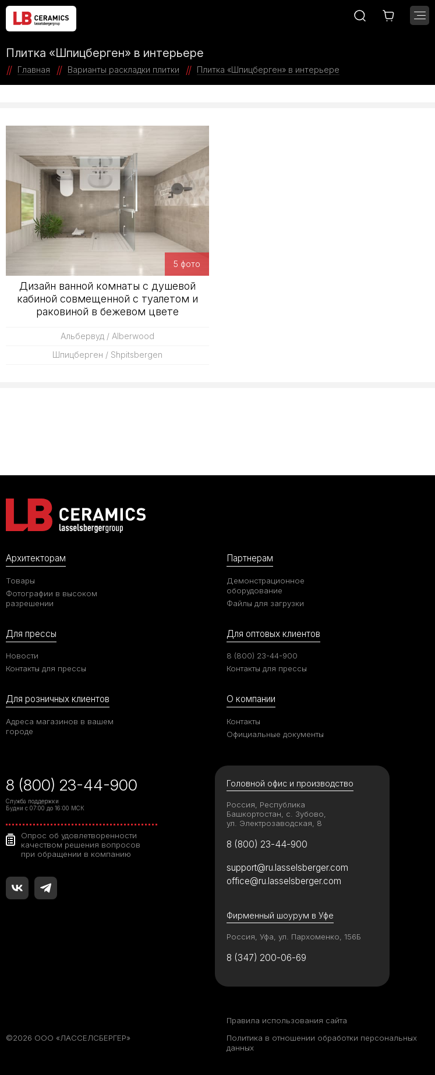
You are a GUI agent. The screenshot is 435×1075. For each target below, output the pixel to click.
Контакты (243, 721)
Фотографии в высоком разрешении (51, 598)
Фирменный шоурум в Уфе (280, 915)
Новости (22, 655)
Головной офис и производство (290, 783)
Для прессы (31, 633)
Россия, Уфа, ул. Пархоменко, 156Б (294, 936)
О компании (251, 698)
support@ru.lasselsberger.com (287, 867)
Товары (20, 580)
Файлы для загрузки (265, 603)
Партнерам (250, 558)
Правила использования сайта (287, 1020)
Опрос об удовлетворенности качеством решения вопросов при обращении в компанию (80, 845)
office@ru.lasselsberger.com (284, 881)
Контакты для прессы (46, 668)
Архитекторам (36, 558)
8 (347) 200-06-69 (266, 957)
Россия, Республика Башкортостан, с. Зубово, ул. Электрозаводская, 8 (276, 814)
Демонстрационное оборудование (266, 585)
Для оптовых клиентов (273, 633)
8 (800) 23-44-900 (262, 655)
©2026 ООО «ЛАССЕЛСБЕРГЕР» (68, 1037)
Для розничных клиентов (57, 698)
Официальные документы (275, 734)
